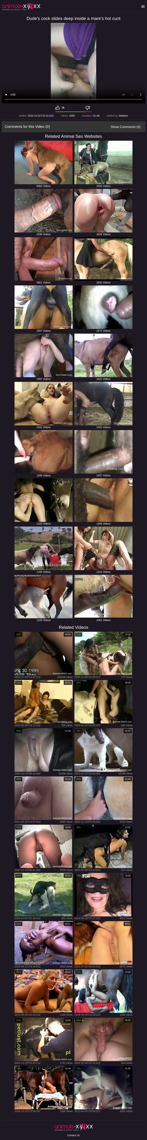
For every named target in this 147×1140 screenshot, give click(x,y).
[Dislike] (88, 107)
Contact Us (73, 1135)
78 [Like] (63, 107)
